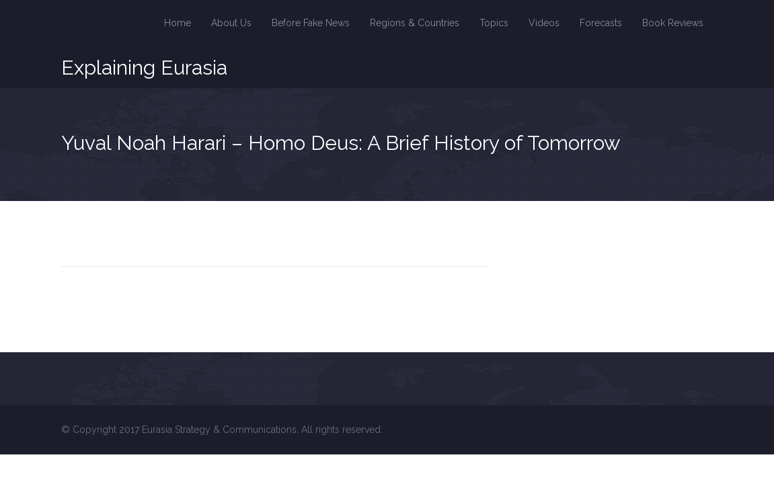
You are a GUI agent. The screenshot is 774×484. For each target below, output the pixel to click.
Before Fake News (311, 22)
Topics (493, 22)
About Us (231, 22)
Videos (544, 22)
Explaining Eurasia (144, 68)
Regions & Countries (414, 22)
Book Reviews (672, 22)
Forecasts (601, 22)
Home (177, 22)
